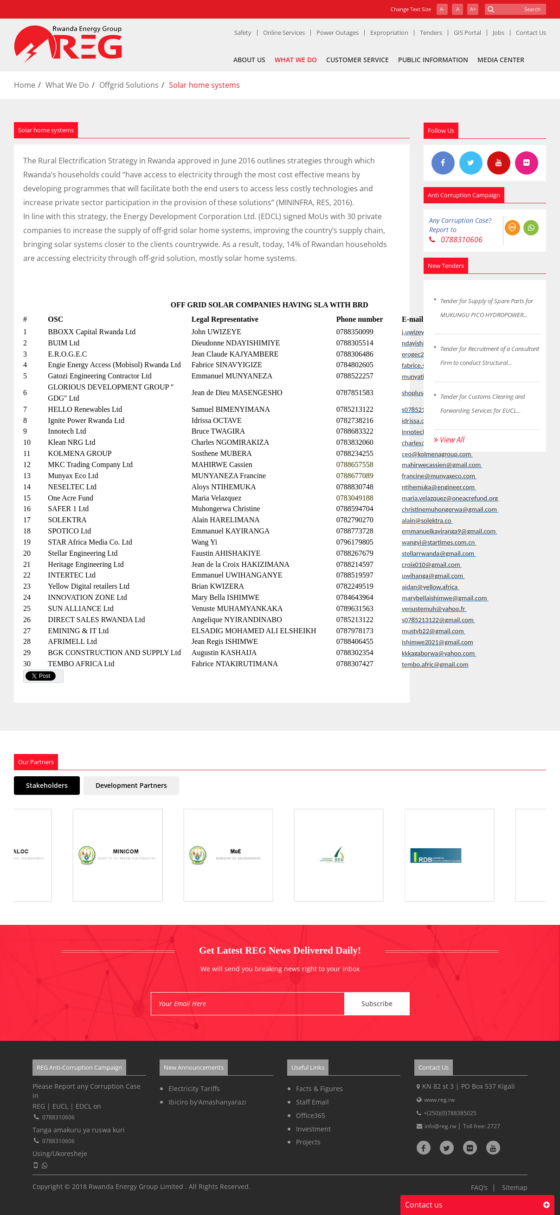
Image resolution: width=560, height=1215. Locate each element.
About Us (249, 59)
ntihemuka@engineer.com (439, 487)
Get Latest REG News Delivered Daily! (280, 950)
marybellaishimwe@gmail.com (445, 598)
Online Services (284, 32)
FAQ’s (479, 1187)
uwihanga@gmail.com (433, 576)
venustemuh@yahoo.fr (434, 608)
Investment (313, 1128)
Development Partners (131, 785)
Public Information (433, 59)
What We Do (296, 59)
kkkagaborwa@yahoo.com (439, 653)
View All (449, 440)
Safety (242, 32)
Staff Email (312, 1102)
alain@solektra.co (427, 520)
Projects (308, 1141)
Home (24, 85)
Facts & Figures (319, 1088)
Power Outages (337, 32)
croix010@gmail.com (432, 564)
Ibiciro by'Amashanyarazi (207, 1102)
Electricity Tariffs (194, 1088)
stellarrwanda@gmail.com (439, 553)
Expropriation (389, 32)
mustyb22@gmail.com (433, 631)
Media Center (500, 59)
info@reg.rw (441, 1126)
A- (442, 9)
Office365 (310, 1115)
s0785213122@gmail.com (438, 620)
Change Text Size (411, 9)
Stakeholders (47, 785)
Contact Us (531, 32)
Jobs (498, 32)
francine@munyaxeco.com (439, 476)
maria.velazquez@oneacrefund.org (451, 498)
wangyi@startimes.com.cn (439, 542)
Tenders (431, 32)
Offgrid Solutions (129, 85)
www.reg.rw (439, 1100)
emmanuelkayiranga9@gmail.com (449, 531)
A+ (473, 9)
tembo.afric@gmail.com (435, 664)
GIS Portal (467, 32)
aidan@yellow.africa (430, 587)
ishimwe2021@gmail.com (437, 642)
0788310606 (456, 239)
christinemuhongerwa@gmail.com (450, 509)
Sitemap (515, 1187)
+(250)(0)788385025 (450, 1113)
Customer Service (357, 59)
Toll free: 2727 (481, 1126)
